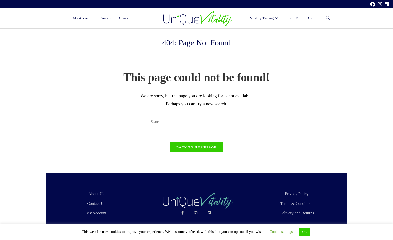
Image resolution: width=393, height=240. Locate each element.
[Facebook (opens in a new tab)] (372, 4)
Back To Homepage (196, 147)
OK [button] (304, 232)
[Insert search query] (196, 122)
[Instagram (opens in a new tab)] (379, 4)
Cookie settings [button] (281, 232)
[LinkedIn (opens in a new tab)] (386, 4)
